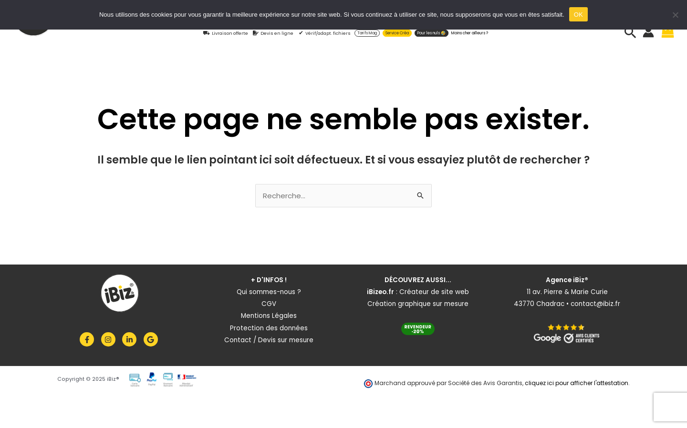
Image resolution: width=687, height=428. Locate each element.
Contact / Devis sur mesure (268, 340)
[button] (630, 32)
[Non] (675, 15)
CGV (268, 303)
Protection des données (269, 328)
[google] (152, 339)
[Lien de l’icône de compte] (648, 32)
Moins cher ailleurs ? (469, 33)
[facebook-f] (89, 339)
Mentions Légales (269, 315)
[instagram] (111, 339)
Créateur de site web (434, 291)
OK (578, 14)
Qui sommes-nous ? (269, 291)
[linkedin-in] (132, 339)
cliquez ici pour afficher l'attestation (576, 383)
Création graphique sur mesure (417, 303)
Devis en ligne (276, 33)
